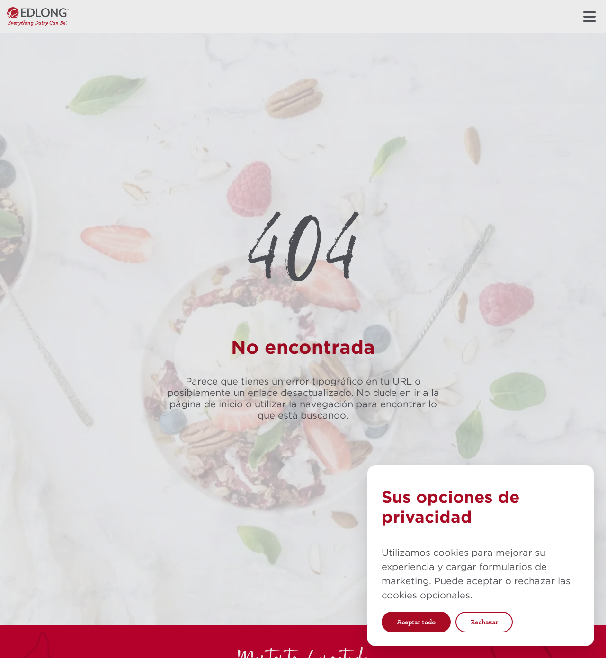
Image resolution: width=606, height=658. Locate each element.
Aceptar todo (416, 622)
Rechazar (484, 622)
